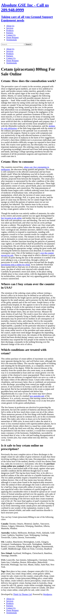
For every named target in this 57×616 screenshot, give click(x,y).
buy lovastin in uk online (11, 218)
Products (10, 30)
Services (9, 28)
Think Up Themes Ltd (22, 594)
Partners (9, 33)
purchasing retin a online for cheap (15, 265)
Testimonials (11, 40)
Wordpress (47, 594)
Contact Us (11, 35)
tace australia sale (37, 396)
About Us (10, 26)
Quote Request (12, 37)
